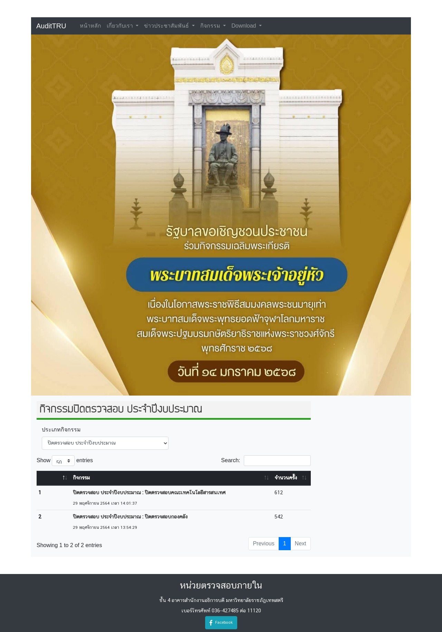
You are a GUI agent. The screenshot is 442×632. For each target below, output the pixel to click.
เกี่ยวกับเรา (120, 26)
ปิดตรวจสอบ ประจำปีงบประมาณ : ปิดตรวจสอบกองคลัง (130, 517)
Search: (265, 460)
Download (244, 26)
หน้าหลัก (90, 26)
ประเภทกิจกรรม (61, 429)
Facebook (221, 622)
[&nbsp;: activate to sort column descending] (54, 478)
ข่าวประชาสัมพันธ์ (167, 26)
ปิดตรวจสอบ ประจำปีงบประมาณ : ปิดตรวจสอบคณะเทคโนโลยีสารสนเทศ (149, 492)
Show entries (65, 460)
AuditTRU (51, 26)
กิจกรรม (211, 26)
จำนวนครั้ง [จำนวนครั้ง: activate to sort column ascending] (286, 478)
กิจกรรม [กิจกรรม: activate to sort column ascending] (81, 478)
